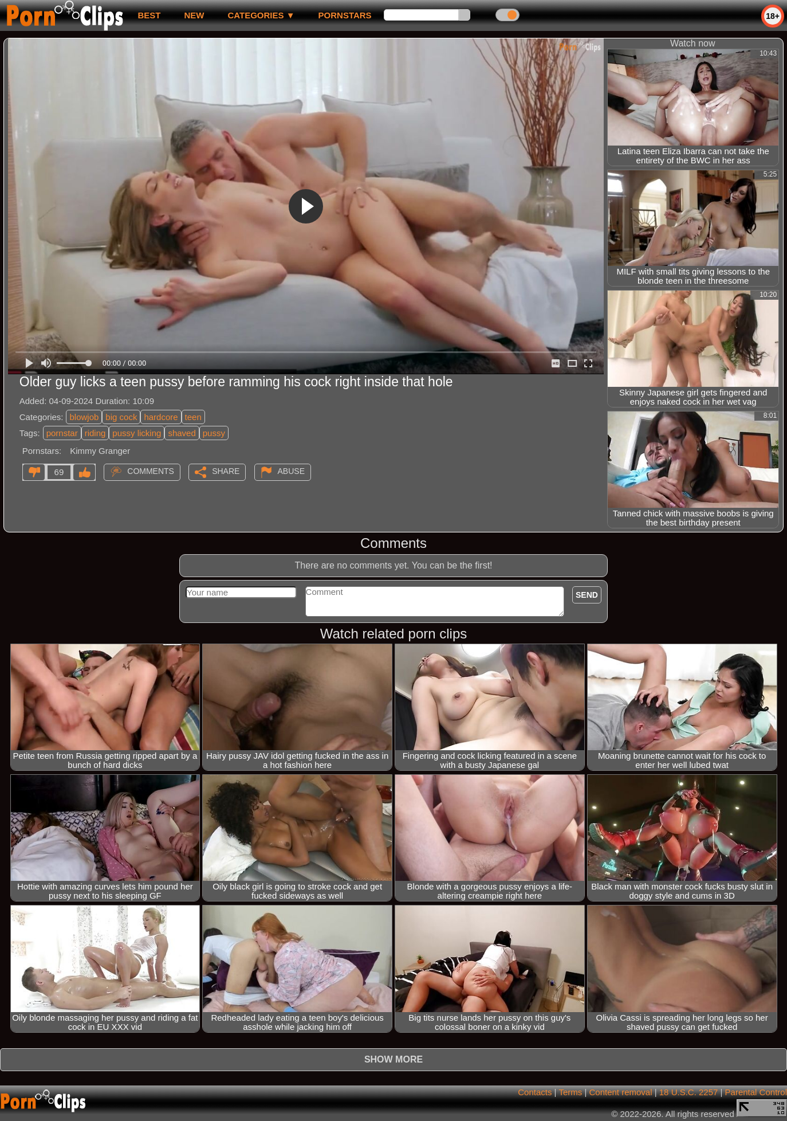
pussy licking (136, 433)
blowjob (84, 417)
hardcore (161, 417)
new (194, 15)
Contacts (535, 1092)
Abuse (291, 471)
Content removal (620, 1092)
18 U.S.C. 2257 (688, 1092)
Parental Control (756, 1092)
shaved (181, 433)
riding (95, 433)
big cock (121, 417)
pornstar (62, 433)
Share (225, 471)
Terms (570, 1092)
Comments (150, 471)
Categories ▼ (260, 15)
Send (587, 594)
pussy (214, 433)
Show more (393, 1059)
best (148, 15)
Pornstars (345, 15)
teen (193, 417)
